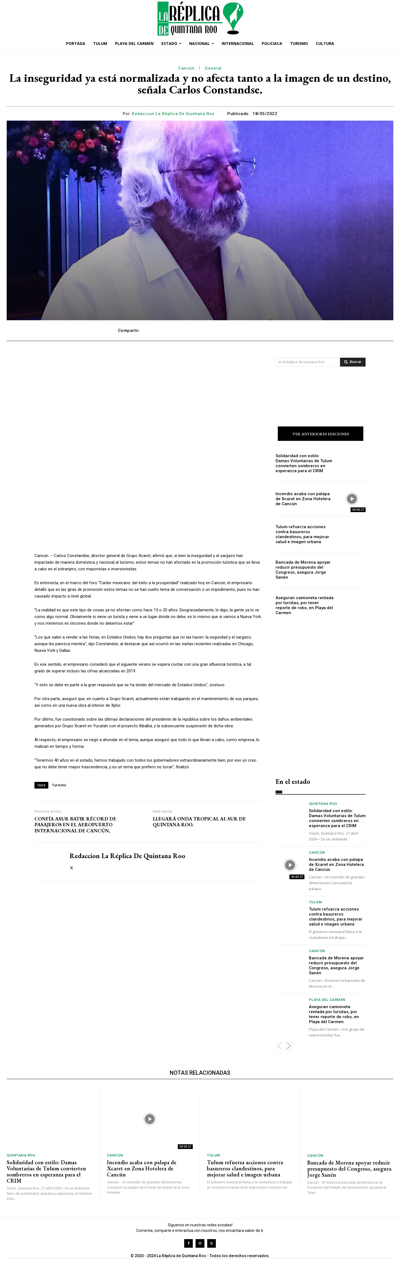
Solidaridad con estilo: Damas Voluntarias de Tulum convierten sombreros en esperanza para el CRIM (303, 464)
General (213, 68)
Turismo (59, 785)
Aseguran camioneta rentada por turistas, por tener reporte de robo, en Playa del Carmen (302, 606)
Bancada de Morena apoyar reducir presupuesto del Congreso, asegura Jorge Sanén (301, 570)
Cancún (186, 68)
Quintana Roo (323, 804)
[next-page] (289, 1047)
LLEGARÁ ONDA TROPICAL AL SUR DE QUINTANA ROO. (199, 822)
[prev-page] (279, 1047)
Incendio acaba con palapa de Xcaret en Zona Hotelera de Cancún (303, 500)
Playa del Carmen (327, 1000)
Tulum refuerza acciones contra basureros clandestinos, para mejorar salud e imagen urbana (305, 535)
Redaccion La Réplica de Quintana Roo (173, 113)
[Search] (353, 362)
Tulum (315, 903)
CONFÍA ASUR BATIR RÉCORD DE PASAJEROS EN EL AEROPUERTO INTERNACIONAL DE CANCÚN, (75, 825)
